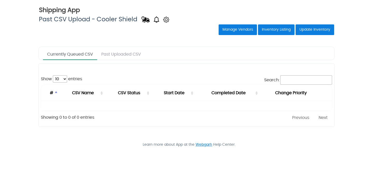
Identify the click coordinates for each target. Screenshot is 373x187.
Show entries (61, 79)
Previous (300, 118)
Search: (298, 80)
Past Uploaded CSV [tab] (121, 54)
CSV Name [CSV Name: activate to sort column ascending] (82, 93)
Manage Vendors (238, 29)
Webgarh (204, 144)
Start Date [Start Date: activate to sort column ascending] (173, 93)
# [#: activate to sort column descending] (51, 93)
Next (323, 118)
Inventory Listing (276, 29)
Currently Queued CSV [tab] (70, 54)
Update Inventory (314, 29)
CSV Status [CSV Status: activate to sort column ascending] (128, 93)
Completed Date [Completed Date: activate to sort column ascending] (228, 93)
